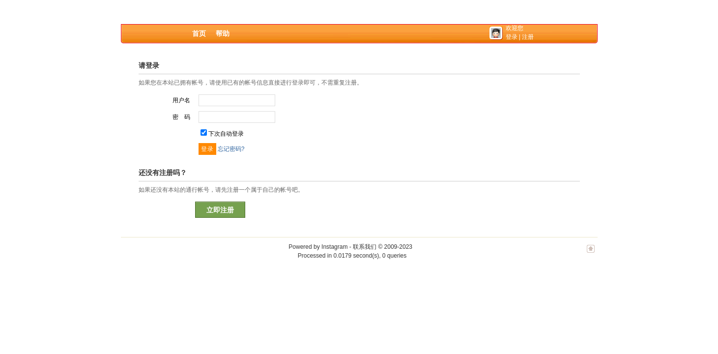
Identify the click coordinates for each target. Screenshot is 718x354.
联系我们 (364, 246)
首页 (199, 33)
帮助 (223, 33)
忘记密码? (231, 149)
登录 (511, 36)
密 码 (181, 117)
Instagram (334, 246)
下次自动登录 (226, 133)
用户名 (181, 100)
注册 (528, 36)
